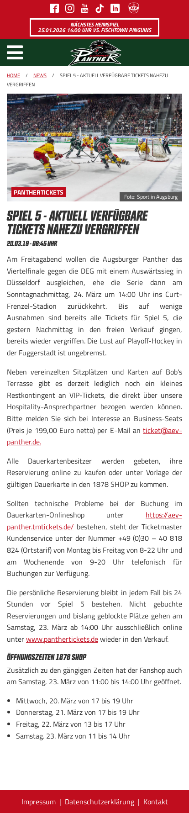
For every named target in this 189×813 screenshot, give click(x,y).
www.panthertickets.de (62, 639)
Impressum (38, 801)
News (40, 75)
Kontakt (155, 801)
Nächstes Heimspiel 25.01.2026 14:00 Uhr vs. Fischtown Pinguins (94, 27)
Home (13, 75)
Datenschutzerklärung (99, 801)
